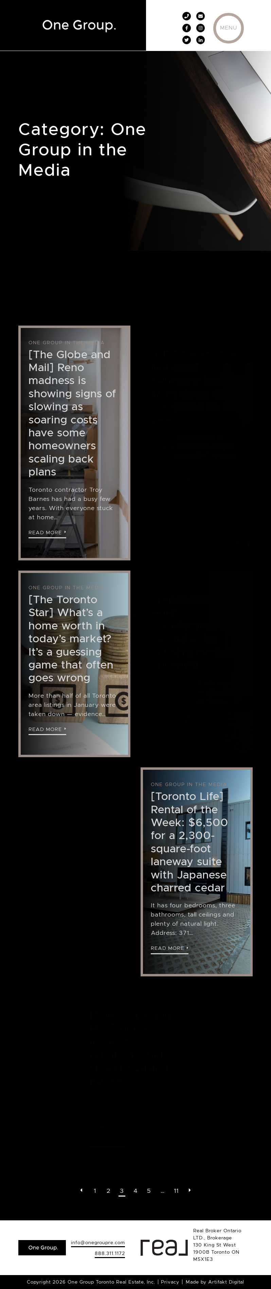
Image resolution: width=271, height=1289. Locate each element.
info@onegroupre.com (98, 1242)
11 (176, 1191)
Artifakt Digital (226, 1282)
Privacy (170, 1282)
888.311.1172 (110, 1253)
